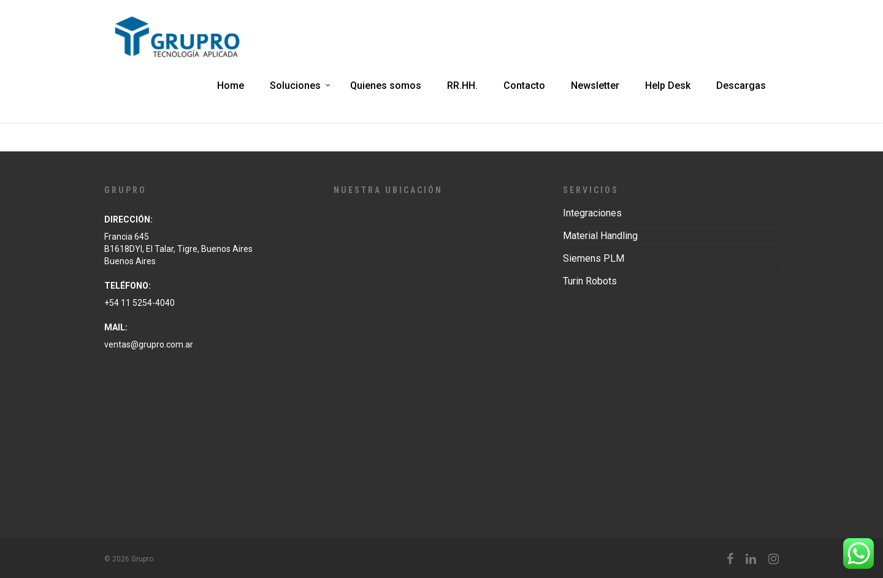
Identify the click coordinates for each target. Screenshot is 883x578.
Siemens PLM (593, 258)
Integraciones (592, 213)
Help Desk (667, 85)
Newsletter (595, 85)
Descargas (741, 85)
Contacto (524, 85)
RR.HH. (462, 85)
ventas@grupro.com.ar (148, 344)
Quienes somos (385, 85)
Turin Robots (590, 281)
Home (230, 85)
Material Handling (600, 235)
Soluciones (301, 85)
